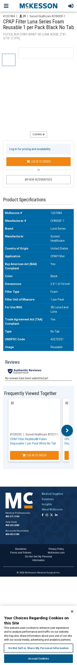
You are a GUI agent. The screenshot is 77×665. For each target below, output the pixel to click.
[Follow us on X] (51, 515)
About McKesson (52, 509)
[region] (38, 635)
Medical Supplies (52, 493)
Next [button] (67, 430)
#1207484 (9, 16)
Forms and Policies (20, 552)
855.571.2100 (12, 516)
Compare (38, 134)
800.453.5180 (12, 534)
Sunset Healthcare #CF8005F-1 (47, 16)
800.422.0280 (12, 525)
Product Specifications (24, 199)
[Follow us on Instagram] (47, 515)
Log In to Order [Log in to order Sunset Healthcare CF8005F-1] (38, 161)
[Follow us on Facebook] (43, 515)
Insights (47, 504)
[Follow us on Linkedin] (56, 515)
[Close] (72, 611)
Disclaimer (20, 549)
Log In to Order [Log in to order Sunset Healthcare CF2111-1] (34, 455)
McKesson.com (56, 552)
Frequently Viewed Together (30, 393)
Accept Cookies (38, 658)
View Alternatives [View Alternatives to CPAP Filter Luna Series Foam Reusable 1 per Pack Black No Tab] (38, 179)
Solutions (48, 499)
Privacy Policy (56, 549)
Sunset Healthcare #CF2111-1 (43, 434)
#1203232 (16, 434)
